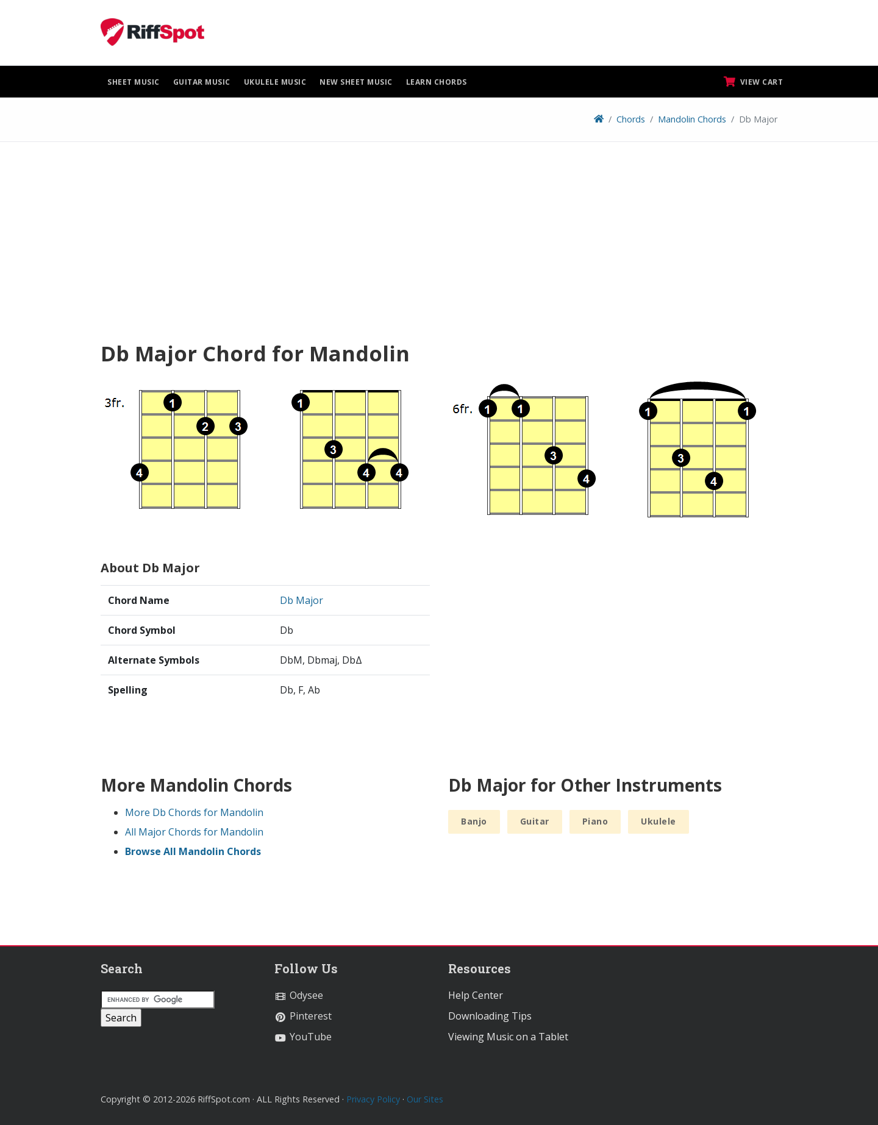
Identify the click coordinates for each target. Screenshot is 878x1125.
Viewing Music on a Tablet (508, 1036)
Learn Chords (436, 82)
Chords (630, 119)
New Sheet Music (356, 82)
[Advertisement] (439, 245)
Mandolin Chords (692, 119)
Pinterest (303, 1016)
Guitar (534, 821)
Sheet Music (133, 82)
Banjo (474, 821)
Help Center (475, 995)
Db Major (301, 600)
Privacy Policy (373, 1099)
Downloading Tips (490, 1016)
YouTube (303, 1036)
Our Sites (425, 1099)
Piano (595, 821)
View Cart (753, 81)
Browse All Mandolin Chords (193, 851)
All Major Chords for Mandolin (194, 832)
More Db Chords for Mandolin (194, 812)
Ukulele (658, 821)
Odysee (298, 995)
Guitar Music (201, 82)
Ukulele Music (275, 82)
